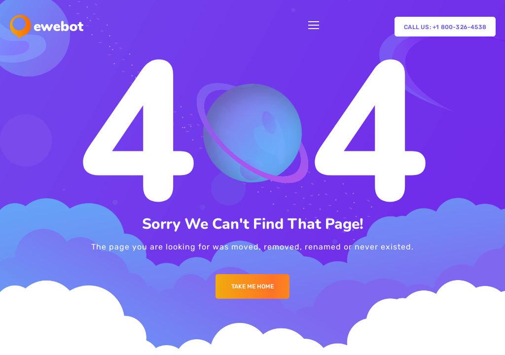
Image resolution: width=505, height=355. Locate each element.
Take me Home (252, 286)
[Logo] (46, 26)
